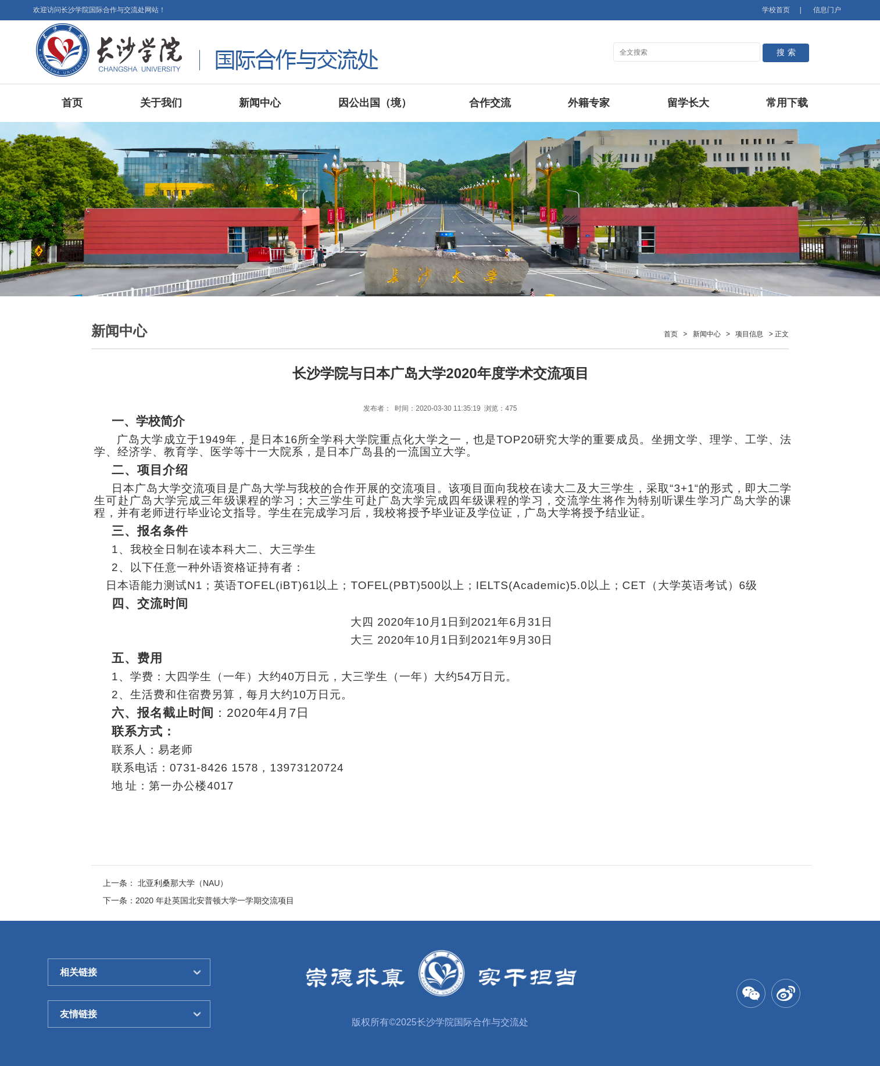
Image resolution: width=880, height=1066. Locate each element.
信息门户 (827, 10)
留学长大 (688, 103)
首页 (72, 103)
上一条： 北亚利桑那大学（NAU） (165, 883)
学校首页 (776, 10)
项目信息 (749, 334)
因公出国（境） (375, 103)
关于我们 (161, 103)
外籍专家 (589, 103)
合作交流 (490, 103)
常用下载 (787, 103)
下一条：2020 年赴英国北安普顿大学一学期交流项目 (198, 900)
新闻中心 (260, 103)
